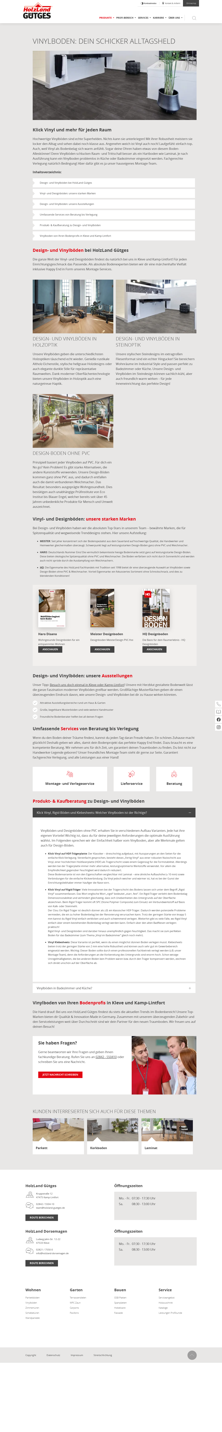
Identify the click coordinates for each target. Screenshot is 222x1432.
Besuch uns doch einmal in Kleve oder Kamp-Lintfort (87, 685)
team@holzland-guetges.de (50, 1207)
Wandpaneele (32, 1317)
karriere (158, 17)
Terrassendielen (78, 1297)
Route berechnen (42, 1217)
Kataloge (163, 1307)
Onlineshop (191, 3)
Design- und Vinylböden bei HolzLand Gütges (66, 182)
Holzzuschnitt (166, 1302)
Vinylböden (31, 1302)
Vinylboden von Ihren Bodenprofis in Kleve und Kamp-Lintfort (75, 236)
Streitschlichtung (103, 1355)
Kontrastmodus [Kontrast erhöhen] (149, 3)
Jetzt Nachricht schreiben (60, 1074)
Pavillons (74, 1312)
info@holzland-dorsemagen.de (52, 1253)
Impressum (77, 1355)
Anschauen (50, 649)
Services (143, 17)
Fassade (118, 1312)
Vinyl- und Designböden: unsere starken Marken (68, 193)
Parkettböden (32, 1297)
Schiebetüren (32, 1312)
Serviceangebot (167, 1297)
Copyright (30, 1355)
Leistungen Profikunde (170, 1312)
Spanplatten (120, 1302)
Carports (74, 1307)
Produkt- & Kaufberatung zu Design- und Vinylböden (70, 225)
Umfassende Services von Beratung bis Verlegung (68, 214)
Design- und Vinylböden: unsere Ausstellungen (67, 204)
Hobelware (119, 1307)
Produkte (105, 17)
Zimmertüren (32, 1307)
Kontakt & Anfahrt (171, 3)
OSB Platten (120, 1297)
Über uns (174, 17)
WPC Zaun (75, 1302)
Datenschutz (53, 1355)
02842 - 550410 (106, 1057)
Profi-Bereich (124, 17)
